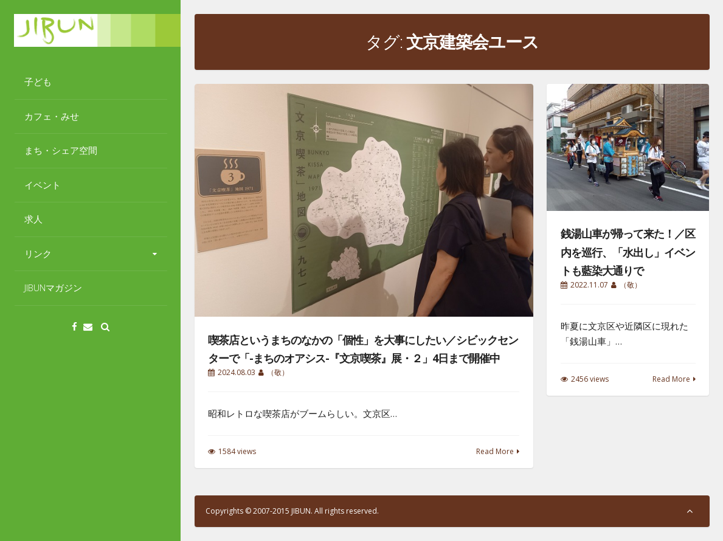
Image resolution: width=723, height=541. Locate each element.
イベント (42, 185)
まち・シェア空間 (60, 150)
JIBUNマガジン (53, 287)
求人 (33, 219)
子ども (38, 81)
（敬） (278, 372)
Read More (495, 451)
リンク (38, 253)
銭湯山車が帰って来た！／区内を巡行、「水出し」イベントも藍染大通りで (628, 252)
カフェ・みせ (51, 116)
